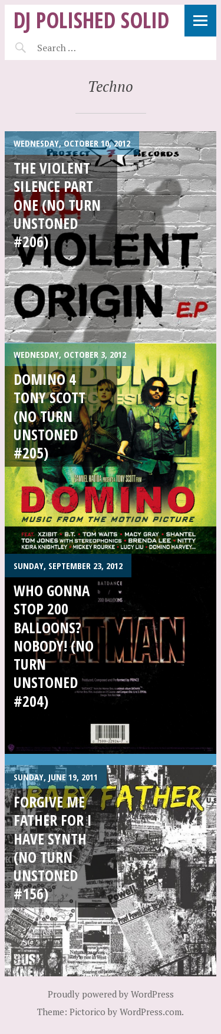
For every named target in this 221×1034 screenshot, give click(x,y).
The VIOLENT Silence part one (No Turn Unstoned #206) (57, 204)
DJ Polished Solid (91, 20)
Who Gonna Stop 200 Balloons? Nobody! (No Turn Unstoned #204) (54, 645)
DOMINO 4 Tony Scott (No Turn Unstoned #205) (49, 416)
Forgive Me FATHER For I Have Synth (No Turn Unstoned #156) (53, 847)
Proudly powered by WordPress (111, 994)
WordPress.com (151, 1012)
